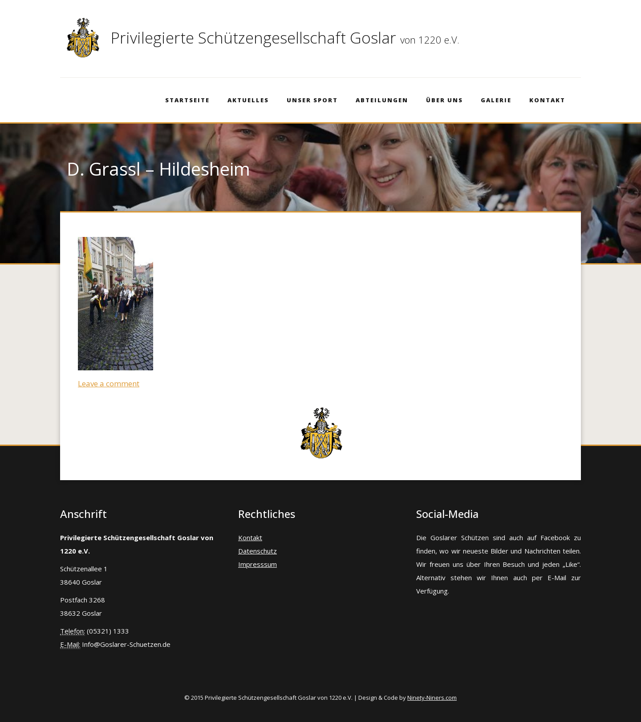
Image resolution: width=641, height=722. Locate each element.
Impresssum (257, 564)
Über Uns (444, 100)
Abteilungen (382, 100)
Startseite (187, 100)
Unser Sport (312, 100)
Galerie (496, 100)
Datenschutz (257, 550)
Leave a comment (108, 383)
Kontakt (547, 100)
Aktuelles (248, 100)
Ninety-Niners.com (432, 698)
